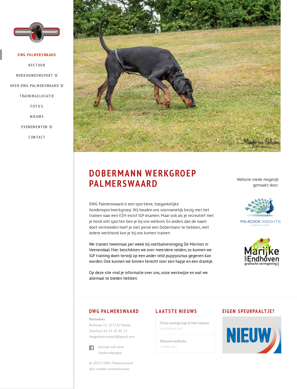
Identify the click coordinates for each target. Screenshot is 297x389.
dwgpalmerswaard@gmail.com (112, 336)
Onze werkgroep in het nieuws (184, 323)
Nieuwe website (173, 341)
